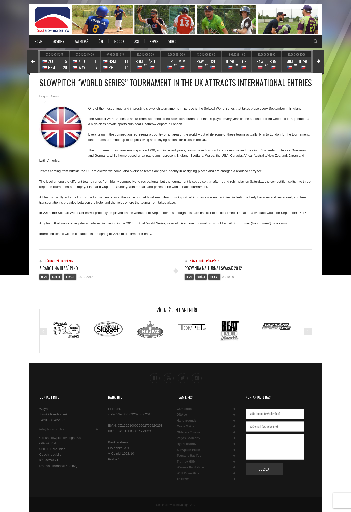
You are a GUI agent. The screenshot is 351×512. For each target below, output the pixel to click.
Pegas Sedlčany (188, 438)
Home (38, 41)
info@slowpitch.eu (52, 429)
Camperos (184, 409)
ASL (136, 41)
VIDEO (172, 41)
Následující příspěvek (202, 261)
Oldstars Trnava (188, 432)
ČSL (101, 41)
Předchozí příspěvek (56, 261)
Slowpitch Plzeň (188, 450)
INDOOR (119, 41)
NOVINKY (58, 41)
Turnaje (70, 277)
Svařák (201, 277)
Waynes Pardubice (190, 467)
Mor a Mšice (185, 426)
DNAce (182, 414)
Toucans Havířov (189, 455)
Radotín (56, 277)
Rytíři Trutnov (187, 444)
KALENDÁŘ (81, 41)
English (44, 96)
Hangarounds (186, 420)
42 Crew (183, 479)
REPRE (154, 41)
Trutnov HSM (186, 461)
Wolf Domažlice (188, 473)
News (55, 96)
